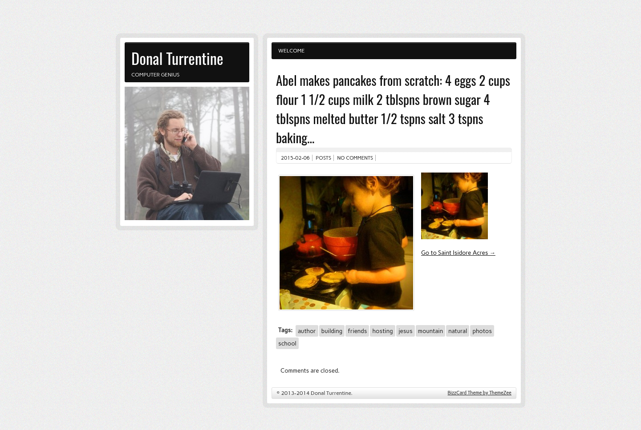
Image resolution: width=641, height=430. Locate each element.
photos (482, 330)
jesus (405, 330)
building (331, 330)
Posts (323, 158)
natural (457, 330)
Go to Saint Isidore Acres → (458, 252)
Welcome (291, 51)
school (287, 343)
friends (357, 330)
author (307, 330)
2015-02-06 (295, 158)
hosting (382, 330)
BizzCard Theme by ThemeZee (479, 393)
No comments (355, 158)
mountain (430, 330)
